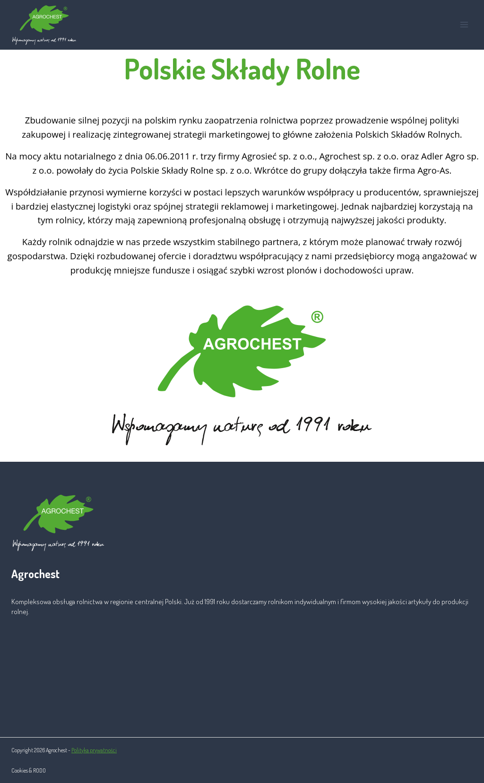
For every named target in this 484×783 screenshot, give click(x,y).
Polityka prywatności (94, 750)
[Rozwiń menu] (464, 25)
